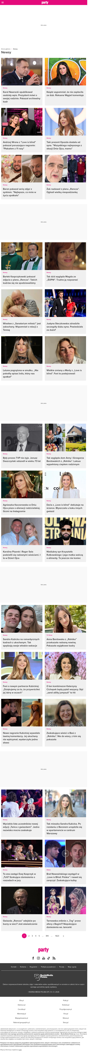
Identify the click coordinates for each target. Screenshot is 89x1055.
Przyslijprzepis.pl (66, 1009)
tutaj (20, 1050)
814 (47, 936)
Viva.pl (65, 1013)
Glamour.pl (21, 1005)
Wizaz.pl (66, 1018)
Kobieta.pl (65, 1005)
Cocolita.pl (21, 1009)
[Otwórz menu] (2, 2)
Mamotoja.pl (21, 1013)
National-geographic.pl (21, 1022)
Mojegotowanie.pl (21, 1018)
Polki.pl (65, 1000)
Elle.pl (21, 1000)
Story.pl (65, 1022)
